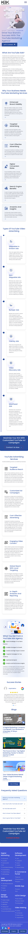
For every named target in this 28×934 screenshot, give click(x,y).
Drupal (3, 888)
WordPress (4, 885)
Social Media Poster (6, 909)
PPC (3, 865)
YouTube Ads (19, 913)
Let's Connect (9, 45)
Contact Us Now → (14, 447)
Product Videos (19, 915)
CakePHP (18, 865)
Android (18, 889)
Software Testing (20, 867)
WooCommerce (19, 879)
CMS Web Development (7, 883)
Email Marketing (6, 869)
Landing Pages (19, 903)
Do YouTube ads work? (9, 808)
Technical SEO (5, 863)
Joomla (4, 890)
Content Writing (5, 872)
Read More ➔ (6, 732)
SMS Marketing (5, 874)
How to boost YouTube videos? (12, 813)
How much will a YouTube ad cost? (13, 804)
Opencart (18, 877)
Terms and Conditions (15, 926)
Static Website (19, 898)
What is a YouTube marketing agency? (11, 798)
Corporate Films (20, 917)
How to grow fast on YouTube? (12, 818)
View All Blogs (14, 784)
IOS (17, 891)
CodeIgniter (19, 860)
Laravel (18, 863)
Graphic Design (5, 900)
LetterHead (4, 904)
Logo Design (5, 902)
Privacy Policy (4, 926)
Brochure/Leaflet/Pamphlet (8, 911)
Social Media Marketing (7, 867)
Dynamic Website (20, 901)
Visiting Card (5, 906)
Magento (18, 881)
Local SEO (4, 860)
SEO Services (5, 858)
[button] (12, 705)
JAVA (17, 858)
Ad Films (18, 910)
